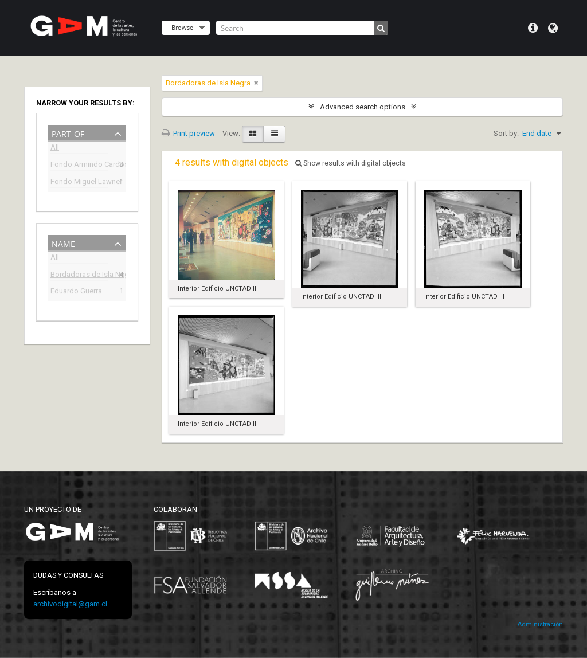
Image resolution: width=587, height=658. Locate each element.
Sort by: (506, 133)
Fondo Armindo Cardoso (79, 165)
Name (63, 242)
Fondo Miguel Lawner (79, 182)
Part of (68, 132)
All (54, 148)
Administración (540, 624)
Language (553, 28)
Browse (182, 27)
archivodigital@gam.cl (70, 604)
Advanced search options (362, 107)
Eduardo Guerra (76, 292)
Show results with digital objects (350, 163)
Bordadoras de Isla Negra (79, 275)
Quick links (533, 28)
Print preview (188, 133)
